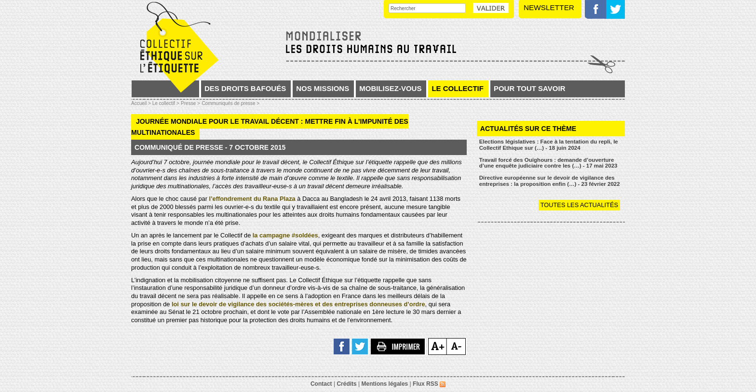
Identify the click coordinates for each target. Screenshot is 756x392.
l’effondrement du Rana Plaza (252, 198)
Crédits (346, 383)
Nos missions (322, 88)
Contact (321, 383)
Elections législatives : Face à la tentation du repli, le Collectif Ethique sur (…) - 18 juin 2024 (548, 145)
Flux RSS (429, 383)
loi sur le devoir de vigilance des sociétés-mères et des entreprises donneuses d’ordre (298, 304)
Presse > (190, 103)
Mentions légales (385, 383)
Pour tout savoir (530, 88)
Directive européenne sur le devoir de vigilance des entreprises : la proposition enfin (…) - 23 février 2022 (549, 181)
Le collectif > (165, 103)
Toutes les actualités (579, 205)
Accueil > (141, 103)
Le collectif (458, 88)
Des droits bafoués (245, 88)
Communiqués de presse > (230, 103)
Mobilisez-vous (390, 88)
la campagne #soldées (285, 235)
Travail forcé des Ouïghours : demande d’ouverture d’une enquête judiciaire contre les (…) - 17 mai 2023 (548, 163)
